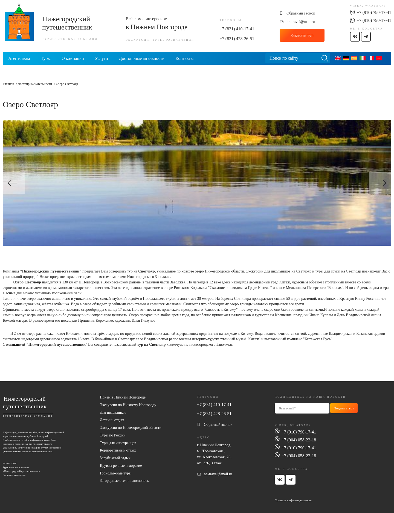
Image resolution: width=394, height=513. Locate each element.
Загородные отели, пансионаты (125, 481)
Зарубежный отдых (115, 458)
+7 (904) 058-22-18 (299, 439)
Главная (8, 84)
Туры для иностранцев (118, 443)
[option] (197, 183)
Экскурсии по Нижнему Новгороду (128, 405)
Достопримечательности (141, 58)
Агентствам (19, 58)
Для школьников (113, 413)
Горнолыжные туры (116, 474)
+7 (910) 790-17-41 (374, 12)
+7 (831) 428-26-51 (237, 38)
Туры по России (113, 435)
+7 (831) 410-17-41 (237, 29)
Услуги (101, 58)
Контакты (184, 58)
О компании (73, 58)
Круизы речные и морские (121, 466)
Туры (46, 58)
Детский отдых (112, 420)
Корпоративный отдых (118, 451)
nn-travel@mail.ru (300, 22)
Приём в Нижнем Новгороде (123, 397)
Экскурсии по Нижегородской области (131, 428)
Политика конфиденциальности (293, 500)
